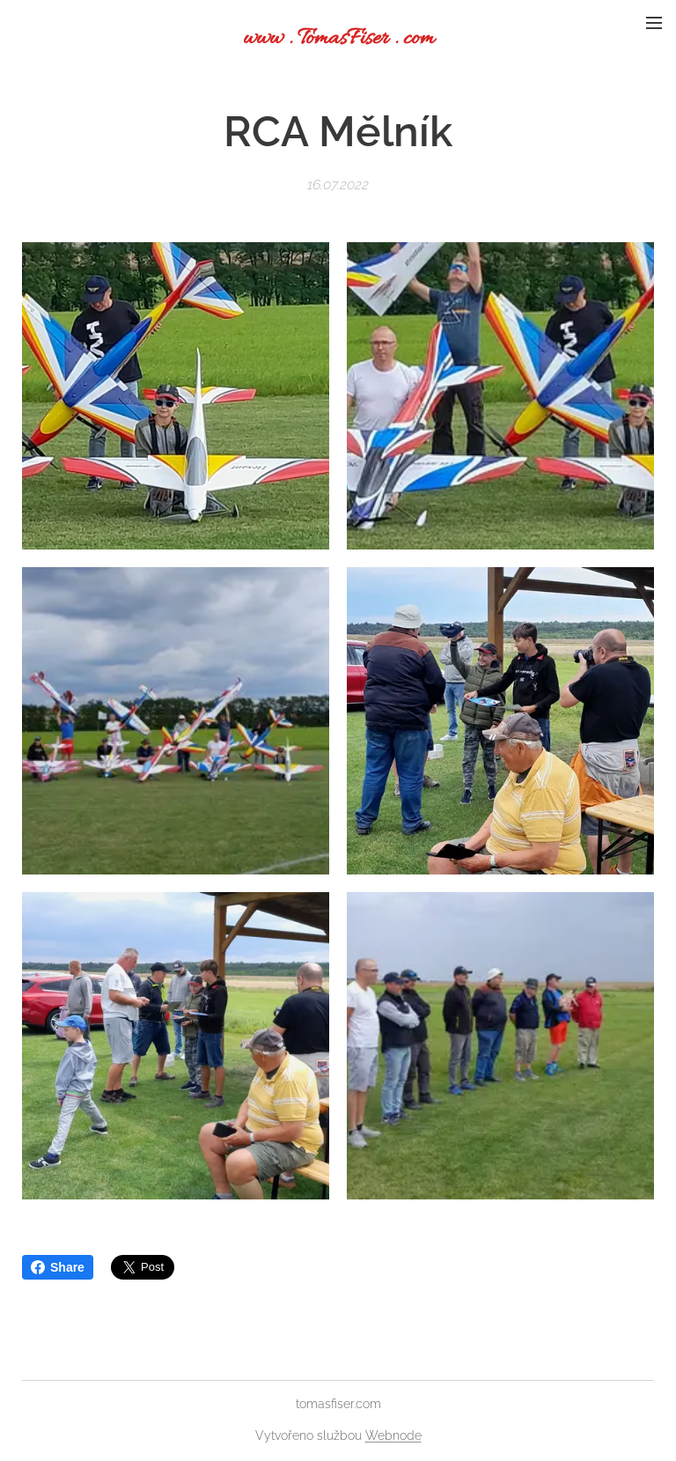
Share (57, 1267)
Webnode (393, 1435)
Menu (654, 23)
